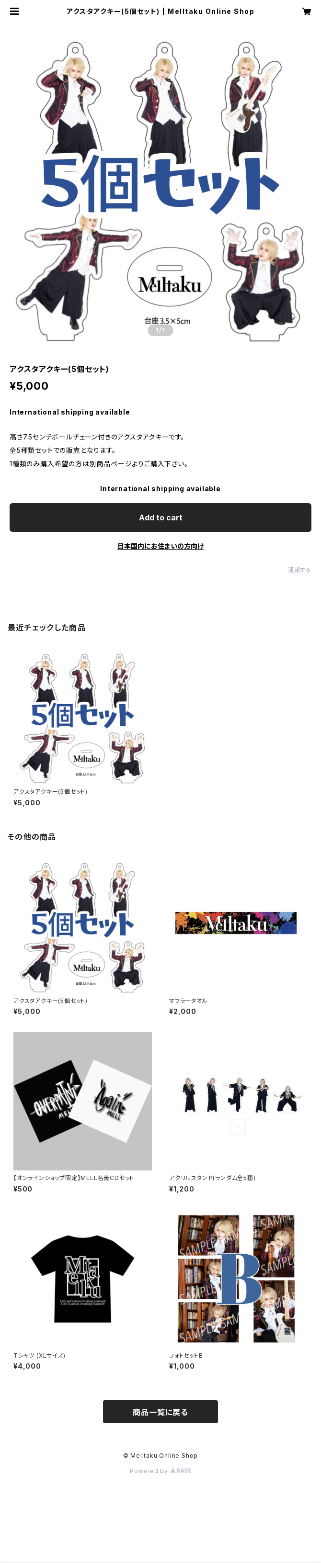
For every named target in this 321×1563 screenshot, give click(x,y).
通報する (299, 569)
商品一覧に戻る (160, 1412)
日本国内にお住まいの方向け (160, 546)
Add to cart (161, 517)
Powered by (160, 1470)
